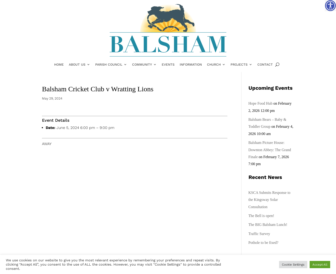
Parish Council (108, 64)
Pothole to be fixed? (263, 243)
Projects (239, 64)
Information (191, 64)
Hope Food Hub (260, 103)
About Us (77, 64)
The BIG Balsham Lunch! (267, 225)
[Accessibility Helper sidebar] (330, 5)
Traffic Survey (259, 234)
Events (168, 64)
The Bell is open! (261, 216)
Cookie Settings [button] (293, 264)
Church (214, 64)
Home (59, 64)
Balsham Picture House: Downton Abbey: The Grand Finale (269, 150)
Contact (265, 64)
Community (142, 64)
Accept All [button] (319, 264)
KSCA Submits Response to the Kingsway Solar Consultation (269, 200)
